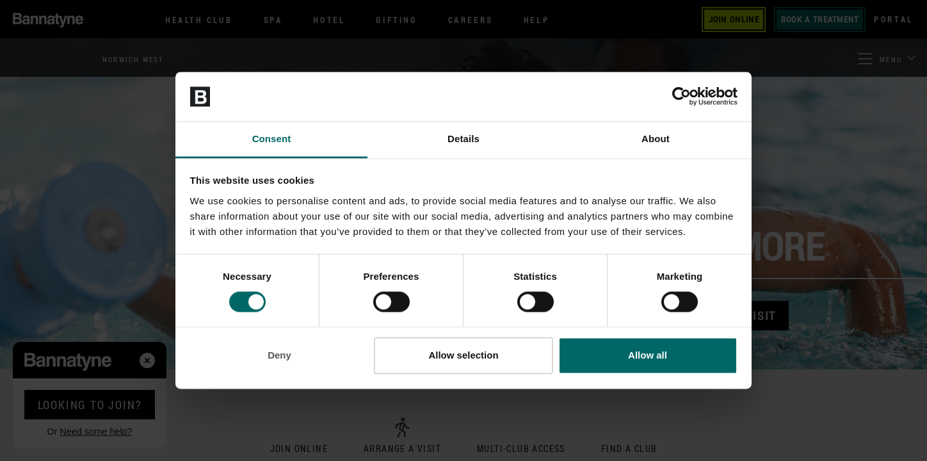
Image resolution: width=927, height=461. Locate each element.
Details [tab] (463, 138)
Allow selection (463, 355)
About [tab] (655, 138)
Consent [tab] (271, 138)
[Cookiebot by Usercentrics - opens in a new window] (681, 96)
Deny (279, 355)
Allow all (647, 355)
